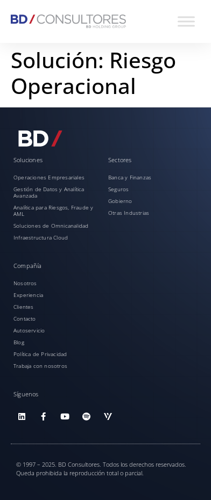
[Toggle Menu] (186, 21)
